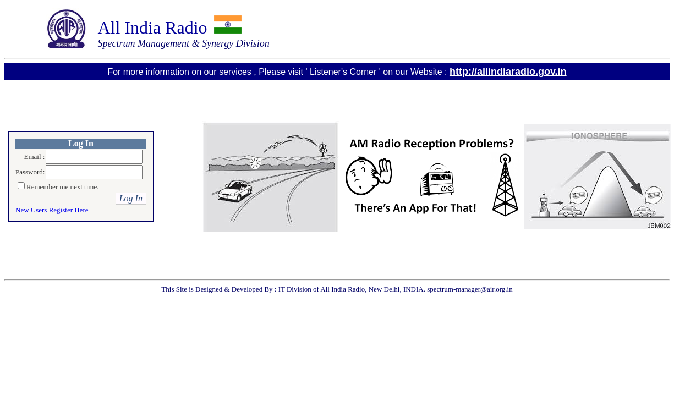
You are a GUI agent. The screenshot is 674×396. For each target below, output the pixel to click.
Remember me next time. (62, 187)
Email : (34, 156)
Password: (30, 172)
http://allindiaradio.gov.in (508, 71)
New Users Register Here (51, 210)
